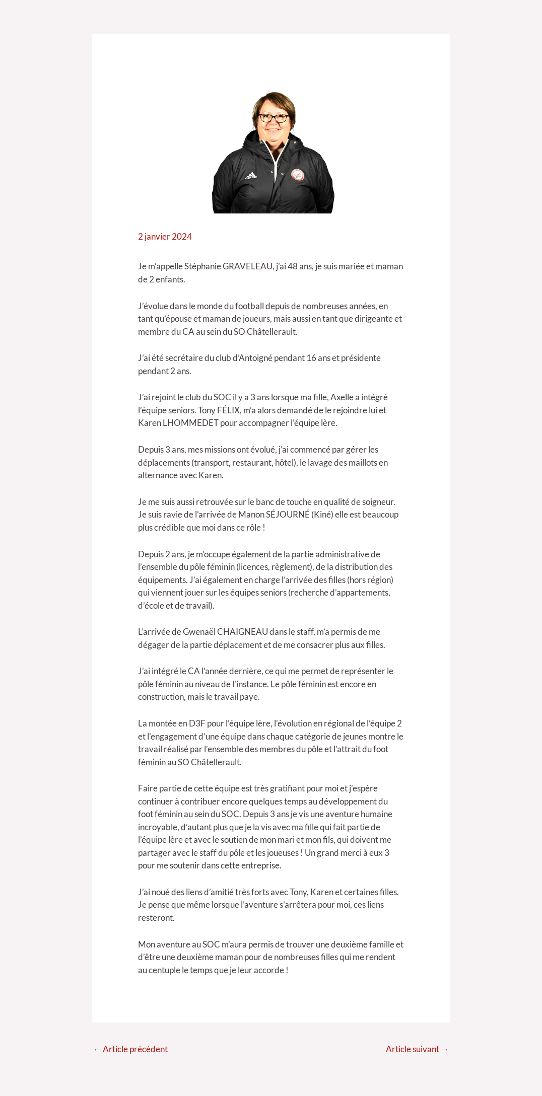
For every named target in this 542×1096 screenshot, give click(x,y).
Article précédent (130, 1049)
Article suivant (417, 1049)
